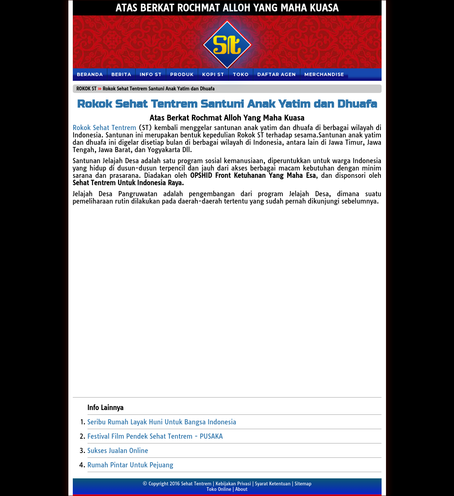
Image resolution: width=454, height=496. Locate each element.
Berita (121, 74)
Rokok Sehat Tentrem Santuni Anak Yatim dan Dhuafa (227, 104)
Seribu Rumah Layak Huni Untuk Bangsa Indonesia (161, 422)
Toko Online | (221, 489)
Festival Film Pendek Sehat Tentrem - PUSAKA (155, 436)
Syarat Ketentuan (273, 483)
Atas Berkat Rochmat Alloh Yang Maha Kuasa (226, 8)
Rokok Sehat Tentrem (104, 128)
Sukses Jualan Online (117, 450)
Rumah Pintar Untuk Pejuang (130, 465)
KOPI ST (213, 74)
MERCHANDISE (324, 74)
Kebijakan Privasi (233, 483)
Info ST (151, 74)
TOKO (241, 74)
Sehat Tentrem (196, 483)
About (241, 489)
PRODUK (182, 74)
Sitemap (302, 483)
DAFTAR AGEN (276, 74)
